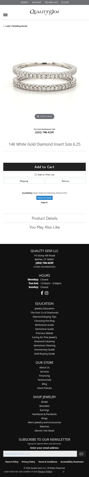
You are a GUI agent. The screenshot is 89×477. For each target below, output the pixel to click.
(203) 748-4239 (44, 132)
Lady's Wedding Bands (16, 26)
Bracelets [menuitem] (44, 405)
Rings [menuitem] (44, 418)
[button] (24, 2)
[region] (44, 78)
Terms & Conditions (47, 461)
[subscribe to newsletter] (81, 454)
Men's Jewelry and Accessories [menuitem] (44, 422)
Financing (44, 375)
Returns (65, 181)
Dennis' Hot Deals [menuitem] (44, 430)
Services (44, 371)
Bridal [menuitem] (44, 401)
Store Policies (44, 388)
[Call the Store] (44, 262)
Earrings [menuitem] (44, 410)
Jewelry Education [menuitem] (44, 308)
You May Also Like (44, 227)
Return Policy (11, 461)
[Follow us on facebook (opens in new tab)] (42, 293)
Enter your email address (44, 447)
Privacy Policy (28, 461)
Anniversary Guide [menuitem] (44, 349)
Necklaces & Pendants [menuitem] (44, 414)
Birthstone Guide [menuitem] (44, 324)
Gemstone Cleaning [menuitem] (44, 345)
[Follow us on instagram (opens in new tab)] (46, 293)
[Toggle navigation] (5, 13)
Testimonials (44, 379)
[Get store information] (44, 266)
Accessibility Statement (72, 461)
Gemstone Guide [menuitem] (44, 329)
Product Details (44, 218)
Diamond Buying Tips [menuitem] (44, 316)
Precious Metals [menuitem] (44, 333)
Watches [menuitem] (44, 426)
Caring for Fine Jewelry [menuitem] (44, 337)
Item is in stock (44, 197)
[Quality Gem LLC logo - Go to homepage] (44, 12)
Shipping (24, 181)
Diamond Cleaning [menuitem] (44, 341)
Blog (44, 383)
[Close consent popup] (64, 472)
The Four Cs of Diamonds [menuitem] (44, 312)
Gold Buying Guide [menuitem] (44, 353)
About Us (44, 367)
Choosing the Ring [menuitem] (44, 320)
